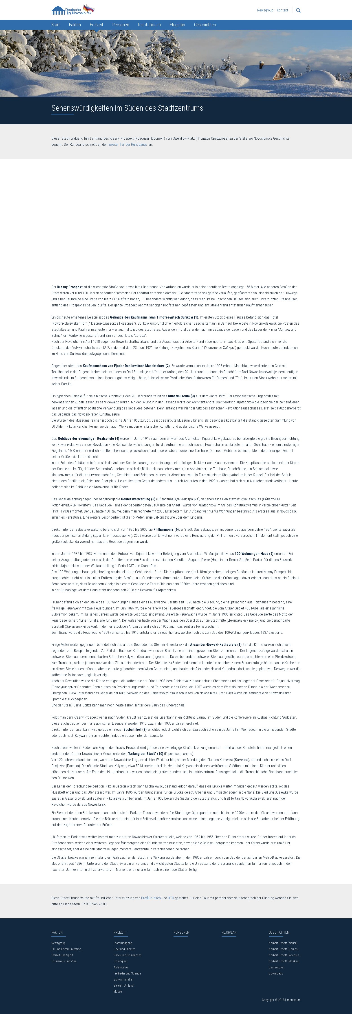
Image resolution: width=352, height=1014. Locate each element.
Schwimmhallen (123, 979)
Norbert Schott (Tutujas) (284, 949)
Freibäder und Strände (127, 973)
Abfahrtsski (121, 967)
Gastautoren (276, 967)
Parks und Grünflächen (127, 955)
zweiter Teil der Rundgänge (127, 144)
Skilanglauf (121, 961)
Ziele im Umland (124, 985)
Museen (118, 991)
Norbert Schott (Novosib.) (285, 955)
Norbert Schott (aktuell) (283, 943)
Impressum (293, 1000)
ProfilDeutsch (151, 898)
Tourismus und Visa (64, 961)
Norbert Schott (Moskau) (284, 961)
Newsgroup (58, 943)
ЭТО (171, 898)
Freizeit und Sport (62, 955)
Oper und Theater (124, 949)
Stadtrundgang (123, 943)
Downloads (276, 973)
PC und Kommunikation (66, 949)
